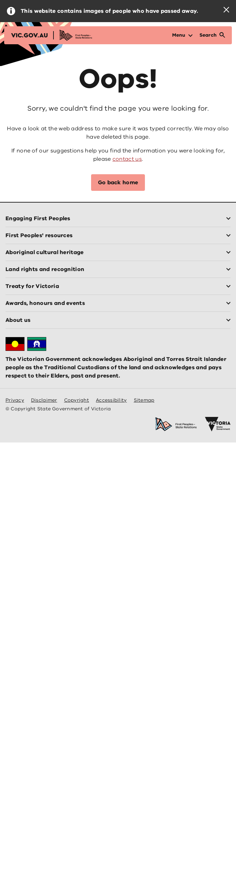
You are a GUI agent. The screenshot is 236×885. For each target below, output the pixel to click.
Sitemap (144, 400)
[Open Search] (212, 35)
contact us (127, 159)
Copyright (76, 400)
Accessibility (111, 400)
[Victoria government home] (217, 424)
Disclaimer (44, 400)
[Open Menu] (182, 35)
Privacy (15, 400)
